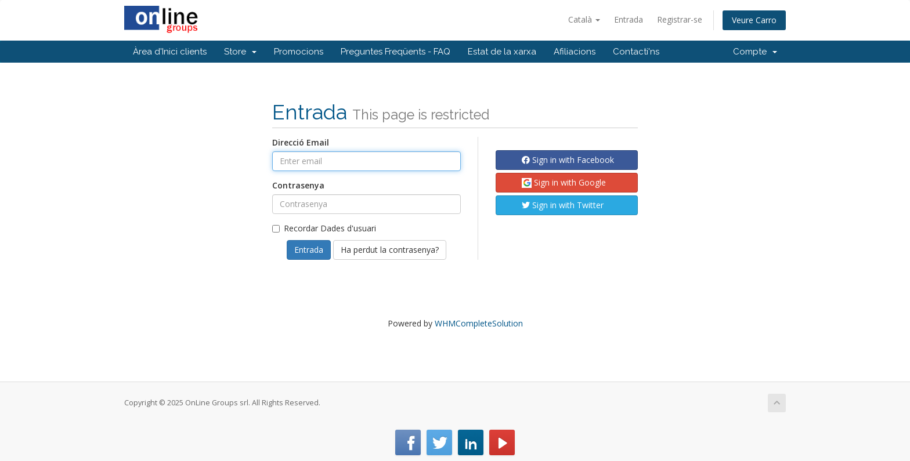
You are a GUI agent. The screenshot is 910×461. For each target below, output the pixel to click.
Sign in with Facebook (568, 159)
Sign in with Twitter (563, 204)
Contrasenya (298, 185)
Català (584, 19)
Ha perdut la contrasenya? (390, 249)
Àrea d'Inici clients (170, 51)
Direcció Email (300, 142)
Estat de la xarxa (502, 51)
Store (240, 51)
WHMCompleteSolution (479, 323)
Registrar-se (679, 19)
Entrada (628, 19)
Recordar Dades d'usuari (324, 228)
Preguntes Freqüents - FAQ (395, 51)
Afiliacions (574, 51)
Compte (755, 51)
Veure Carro (754, 20)
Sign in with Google (564, 182)
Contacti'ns (636, 51)
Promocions (298, 51)
